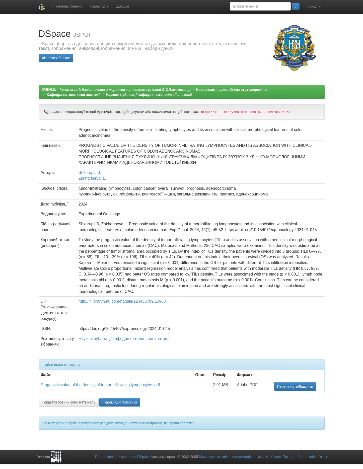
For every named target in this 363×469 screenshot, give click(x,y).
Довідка (122, 6)
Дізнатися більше (56, 58)
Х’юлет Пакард (282, 457)
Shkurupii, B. (90, 172)
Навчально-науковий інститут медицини (231, 90)
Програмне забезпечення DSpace (122, 457)
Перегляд (99, 6)
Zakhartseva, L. (92, 178)
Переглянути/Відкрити (295, 386)
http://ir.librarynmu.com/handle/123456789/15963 (122, 301)
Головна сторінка (67, 6)
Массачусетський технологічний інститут (232, 457)
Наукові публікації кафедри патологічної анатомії (149, 95)
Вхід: (314, 6)
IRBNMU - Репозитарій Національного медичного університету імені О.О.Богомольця (116, 90)
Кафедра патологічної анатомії (73, 95)
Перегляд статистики (120, 402)
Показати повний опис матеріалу (68, 402)
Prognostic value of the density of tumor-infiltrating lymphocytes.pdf (100, 385)
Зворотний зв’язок (312, 457)
